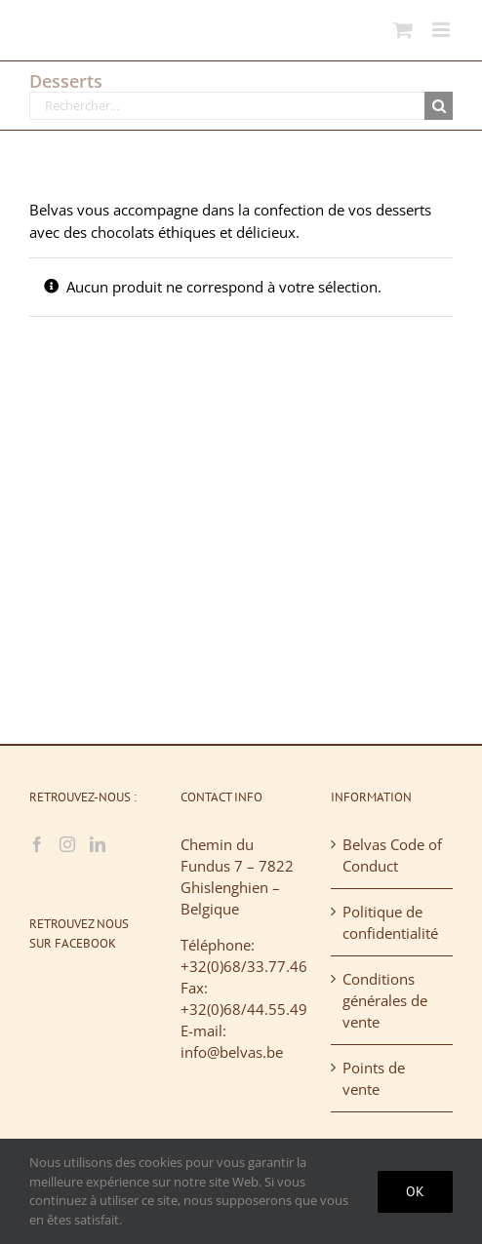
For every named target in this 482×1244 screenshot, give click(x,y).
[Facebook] (37, 844)
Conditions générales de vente (384, 1000)
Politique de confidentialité (390, 922)
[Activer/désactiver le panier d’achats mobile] (403, 29)
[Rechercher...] (226, 106)
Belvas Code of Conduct (392, 855)
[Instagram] (67, 844)
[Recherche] (438, 106)
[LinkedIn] (97, 844)
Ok (415, 1191)
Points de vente (373, 1078)
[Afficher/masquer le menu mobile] (442, 29)
